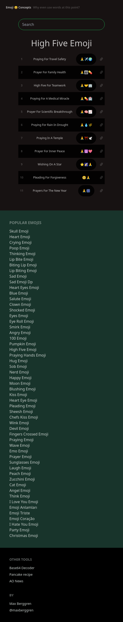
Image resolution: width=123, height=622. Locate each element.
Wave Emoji (19, 445)
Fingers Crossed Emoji (28, 434)
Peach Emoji (20, 473)
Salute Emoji (20, 298)
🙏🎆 (86, 190)
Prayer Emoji (20, 456)
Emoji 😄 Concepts (43, 7)
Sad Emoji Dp (21, 281)
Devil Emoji (19, 428)
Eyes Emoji (18, 315)
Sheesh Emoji (21, 411)
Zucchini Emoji (22, 479)
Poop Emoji (19, 248)
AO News (16, 581)
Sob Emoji (18, 366)
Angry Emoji (20, 332)
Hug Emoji (18, 360)
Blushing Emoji (22, 389)
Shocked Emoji (22, 310)
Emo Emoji (18, 451)
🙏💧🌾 (86, 125)
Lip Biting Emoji (23, 270)
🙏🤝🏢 (86, 85)
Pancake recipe (21, 574)
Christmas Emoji (23, 535)
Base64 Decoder (22, 568)
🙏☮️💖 (86, 151)
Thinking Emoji (22, 253)
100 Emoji (18, 338)
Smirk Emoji (19, 327)
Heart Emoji (19, 236)
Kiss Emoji (18, 394)
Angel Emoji (19, 490)
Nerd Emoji (19, 372)
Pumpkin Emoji (22, 343)
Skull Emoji (18, 231)
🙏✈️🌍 (86, 59)
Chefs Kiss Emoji (23, 417)
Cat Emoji (17, 484)
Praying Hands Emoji (27, 355)
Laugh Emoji (20, 467)
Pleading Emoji (22, 405)
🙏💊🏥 (86, 98)
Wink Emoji (19, 422)
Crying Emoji (20, 242)
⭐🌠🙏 (86, 164)
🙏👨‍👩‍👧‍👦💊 (86, 72)
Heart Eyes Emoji (24, 287)
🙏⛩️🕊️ (86, 138)
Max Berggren (20, 603)
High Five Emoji (22, 349)
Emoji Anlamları (23, 507)
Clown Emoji (20, 304)
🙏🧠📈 (86, 111)
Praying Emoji (21, 439)
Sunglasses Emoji (24, 462)
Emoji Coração (22, 518)
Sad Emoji (18, 276)
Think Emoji (19, 496)
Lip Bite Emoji (21, 259)
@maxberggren (21, 610)
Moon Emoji (20, 383)
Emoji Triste (19, 513)
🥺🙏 (86, 177)
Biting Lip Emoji (23, 265)
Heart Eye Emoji (23, 400)
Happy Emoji (20, 377)
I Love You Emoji (23, 501)
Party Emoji (19, 530)
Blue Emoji (18, 293)
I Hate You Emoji (23, 524)
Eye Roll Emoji (21, 321)
